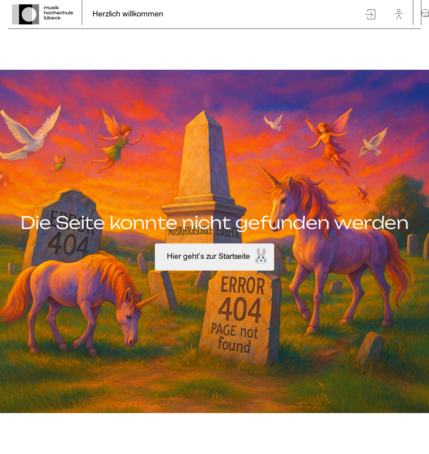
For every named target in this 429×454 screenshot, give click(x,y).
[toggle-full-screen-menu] (425, 14)
